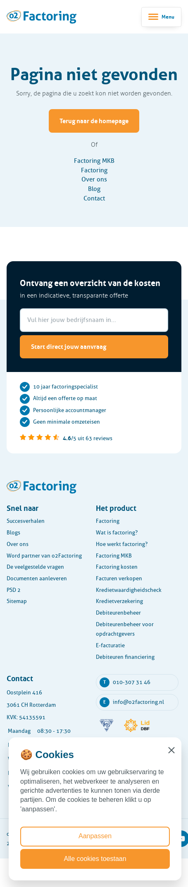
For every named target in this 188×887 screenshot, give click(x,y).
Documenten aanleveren (37, 578)
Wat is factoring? (117, 532)
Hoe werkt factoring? (122, 544)
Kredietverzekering (119, 601)
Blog (94, 189)
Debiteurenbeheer (118, 612)
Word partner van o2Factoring (44, 555)
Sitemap (17, 601)
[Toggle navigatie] (161, 17)
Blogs (13, 532)
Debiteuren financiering (125, 656)
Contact (94, 198)
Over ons (94, 179)
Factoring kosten (117, 566)
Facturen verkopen (119, 578)
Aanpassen (95, 835)
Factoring (94, 170)
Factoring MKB (94, 161)
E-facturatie (110, 645)
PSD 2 (14, 590)
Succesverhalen (26, 521)
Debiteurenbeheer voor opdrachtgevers (125, 629)
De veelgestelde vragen (35, 566)
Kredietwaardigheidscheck (129, 590)
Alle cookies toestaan (95, 858)
